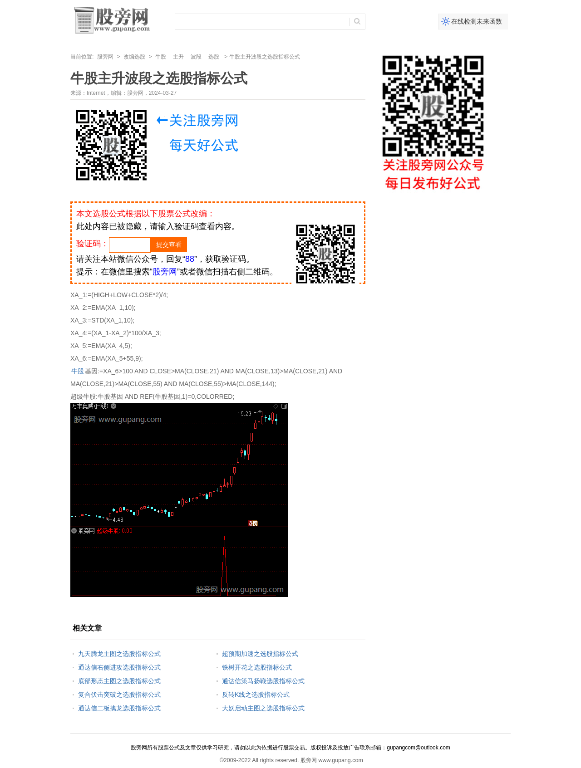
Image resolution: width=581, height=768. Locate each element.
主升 (178, 57)
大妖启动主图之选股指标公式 (263, 708)
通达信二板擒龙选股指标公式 (119, 708)
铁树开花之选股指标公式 (257, 667)
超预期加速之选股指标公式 (260, 653)
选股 (213, 57)
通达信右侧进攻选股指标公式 (119, 667)
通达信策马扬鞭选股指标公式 (263, 681)
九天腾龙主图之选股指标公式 (119, 653)
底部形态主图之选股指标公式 (119, 681)
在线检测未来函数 (476, 21)
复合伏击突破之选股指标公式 (119, 694)
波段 (196, 57)
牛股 (160, 57)
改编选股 (134, 57)
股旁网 (105, 57)
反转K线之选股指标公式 (256, 694)
